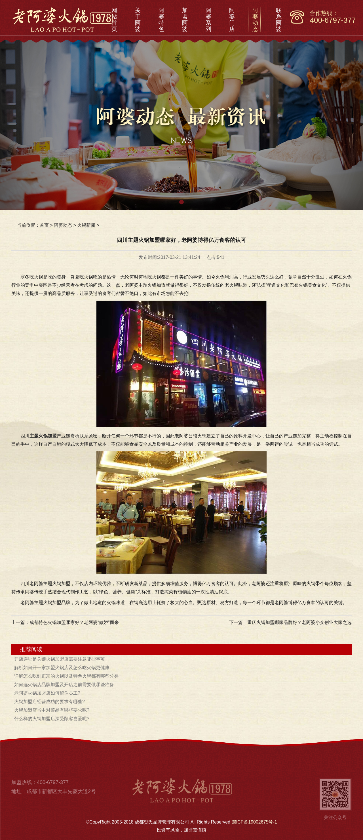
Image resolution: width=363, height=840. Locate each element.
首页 (44, 225)
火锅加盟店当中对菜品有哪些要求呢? (51, 710)
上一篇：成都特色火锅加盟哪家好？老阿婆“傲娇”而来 (65, 622)
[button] (181, 202)
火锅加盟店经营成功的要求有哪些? (49, 701)
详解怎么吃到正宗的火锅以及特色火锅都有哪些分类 (66, 676)
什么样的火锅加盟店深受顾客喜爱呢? (51, 718)
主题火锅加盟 (43, 435)
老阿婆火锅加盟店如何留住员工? (47, 693)
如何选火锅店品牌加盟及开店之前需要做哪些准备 (64, 684)
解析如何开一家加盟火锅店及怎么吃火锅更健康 (61, 667)
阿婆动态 (63, 225)
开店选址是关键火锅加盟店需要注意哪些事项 (59, 659)
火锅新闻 (86, 225)
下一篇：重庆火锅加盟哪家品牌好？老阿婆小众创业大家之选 (290, 622)
